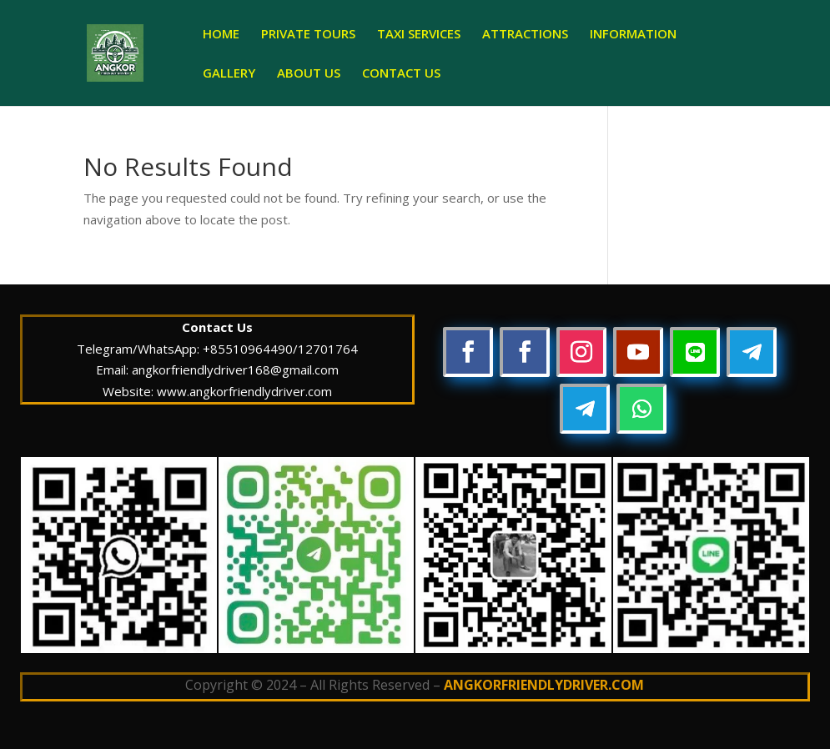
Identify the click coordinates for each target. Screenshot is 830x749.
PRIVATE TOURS (308, 35)
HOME (221, 35)
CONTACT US (401, 74)
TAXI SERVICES (418, 35)
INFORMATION (633, 35)
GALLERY (229, 74)
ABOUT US (308, 74)
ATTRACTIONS (525, 35)
